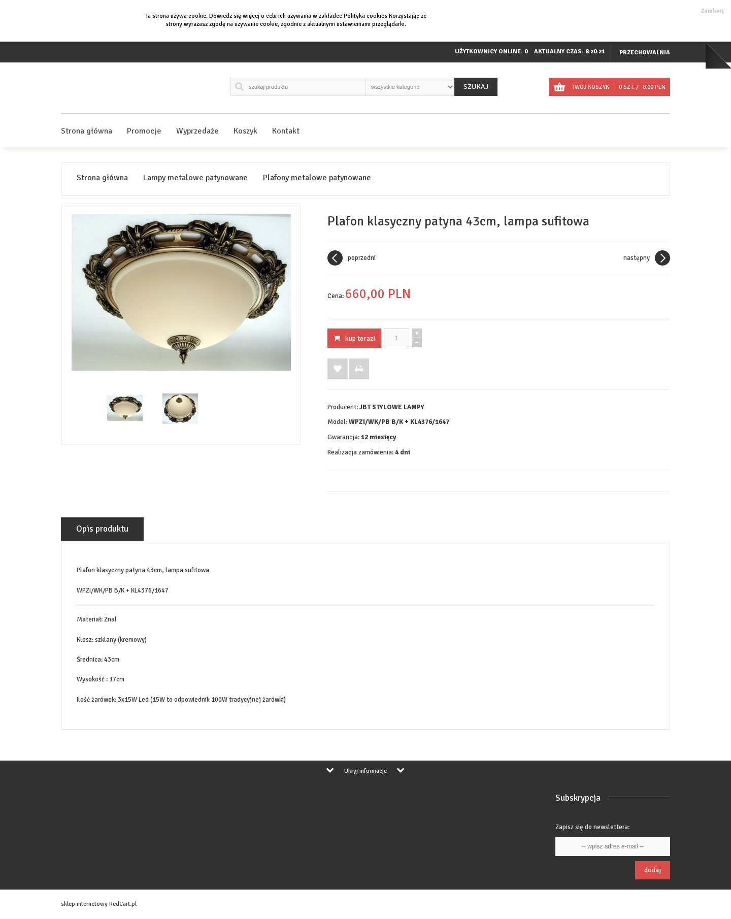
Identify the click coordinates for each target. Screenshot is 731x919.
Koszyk (245, 131)
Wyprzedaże (197, 131)
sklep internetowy (84, 904)
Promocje (144, 131)
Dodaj (652, 870)
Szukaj (475, 86)
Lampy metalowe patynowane (195, 178)
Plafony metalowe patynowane (317, 178)
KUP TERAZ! (354, 338)
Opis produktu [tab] (102, 528)
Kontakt (286, 131)
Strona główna (86, 131)
